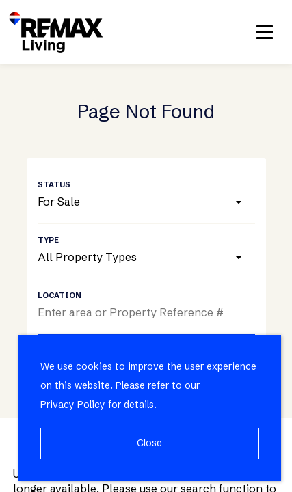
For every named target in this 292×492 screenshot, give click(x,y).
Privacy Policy (72, 404)
